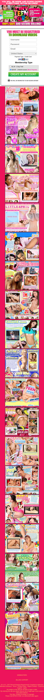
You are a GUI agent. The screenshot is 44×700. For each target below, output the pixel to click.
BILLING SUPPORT (22, 680)
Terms (15, 686)
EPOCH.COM (17, 696)
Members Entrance (6, 686)
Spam (25, 688)
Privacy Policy (22, 686)
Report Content (32, 686)
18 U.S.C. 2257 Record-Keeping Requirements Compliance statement (22, 685)
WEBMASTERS (22, 675)
